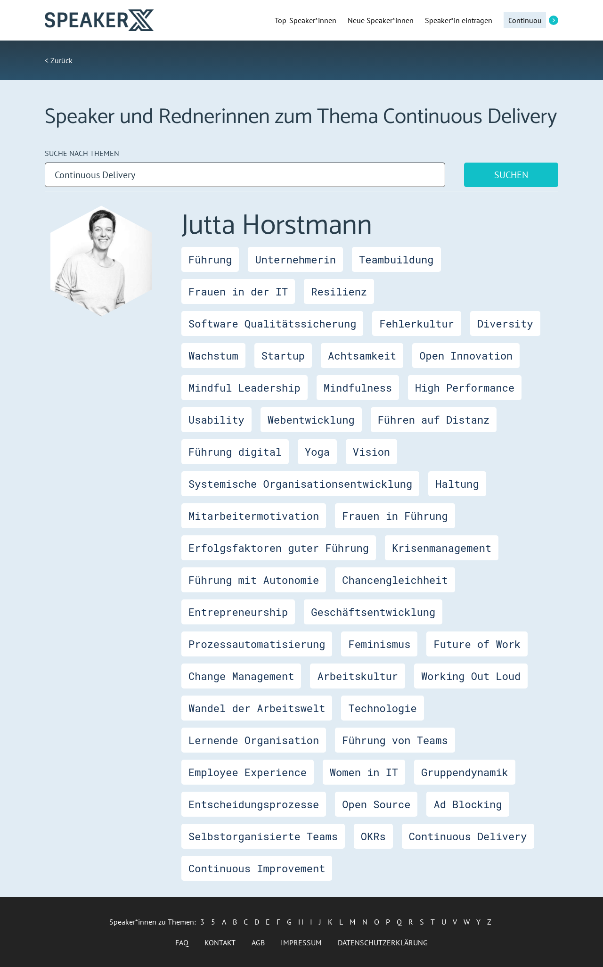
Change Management (241, 676)
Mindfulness (358, 387)
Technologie (382, 708)
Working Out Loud (471, 676)
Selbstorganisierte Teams (263, 836)
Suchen (511, 175)
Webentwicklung (311, 419)
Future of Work (477, 644)
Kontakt (220, 942)
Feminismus (379, 644)
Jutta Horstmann (276, 226)
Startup (283, 355)
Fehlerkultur (416, 323)
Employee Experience (247, 772)
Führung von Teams (395, 740)
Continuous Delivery (468, 836)
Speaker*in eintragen (458, 20)
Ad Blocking (467, 804)
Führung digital (235, 452)
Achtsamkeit (362, 355)
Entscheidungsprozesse (253, 804)
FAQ (181, 942)
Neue (381, 20)
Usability (216, 419)
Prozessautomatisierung (256, 644)
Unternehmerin (295, 259)
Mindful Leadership (244, 387)
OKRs (373, 836)
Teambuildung (396, 259)
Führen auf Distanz (434, 419)
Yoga (317, 452)
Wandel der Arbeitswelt (256, 708)
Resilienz (339, 291)
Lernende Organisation (253, 740)
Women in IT (364, 772)
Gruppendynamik (464, 772)
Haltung (457, 484)
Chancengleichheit (395, 580)
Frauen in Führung (395, 516)
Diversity (505, 323)
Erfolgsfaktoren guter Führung (278, 548)
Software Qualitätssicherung (272, 323)
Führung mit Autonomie (253, 580)
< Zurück (59, 60)
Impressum (301, 942)
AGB (258, 942)
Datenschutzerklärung (383, 942)
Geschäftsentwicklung (373, 612)
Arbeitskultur (357, 676)
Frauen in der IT (238, 291)
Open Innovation (466, 355)
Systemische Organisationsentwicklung (300, 484)
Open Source (376, 804)
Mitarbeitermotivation (253, 516)
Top (305, 20)
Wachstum (213, 355)
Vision (371, 452)
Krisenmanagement (441, 548)
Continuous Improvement (256, 868)
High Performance (464, 387)
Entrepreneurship (238, 612)
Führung (210, 259)
